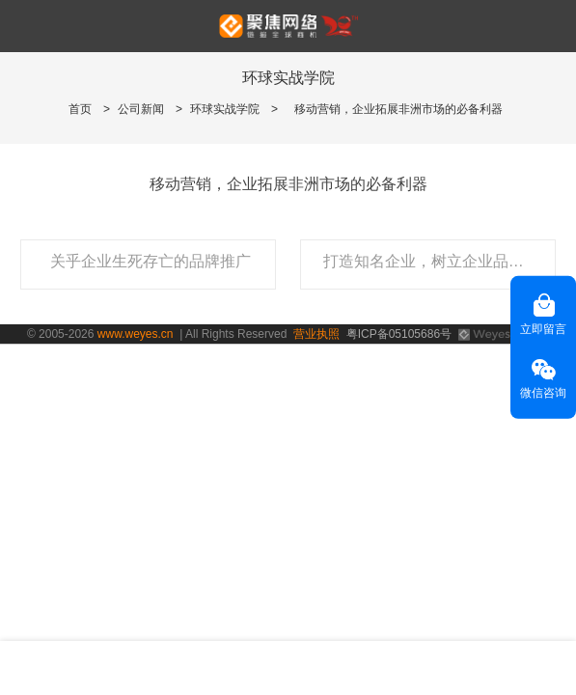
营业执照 (316, 334)
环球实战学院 (225, 109)
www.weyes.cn (135, 334)
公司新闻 (141, 109)
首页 (80, 109)
